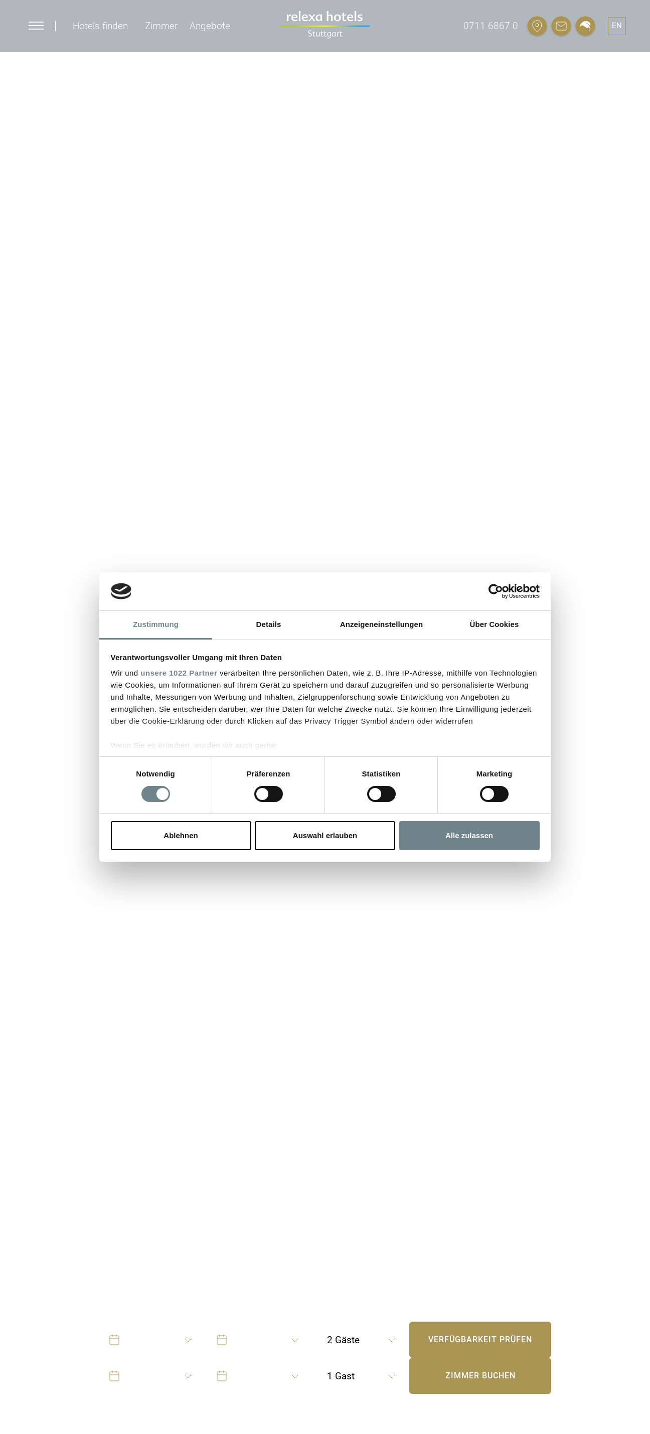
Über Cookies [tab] (494, 624)
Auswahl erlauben (325, 835)
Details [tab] (268, 624)
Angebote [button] (210, 26)
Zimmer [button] (161, 26)
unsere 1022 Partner (178, 673)
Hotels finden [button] (100, 26)
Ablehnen (181, 835)
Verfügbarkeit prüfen (480, 1339)
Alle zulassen (469, 835)
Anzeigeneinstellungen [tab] (381, 624)
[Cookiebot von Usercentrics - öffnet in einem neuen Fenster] (496, 591)
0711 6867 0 (490, 26)
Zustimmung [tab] (156, 624)
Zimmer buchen (480, 1375)
